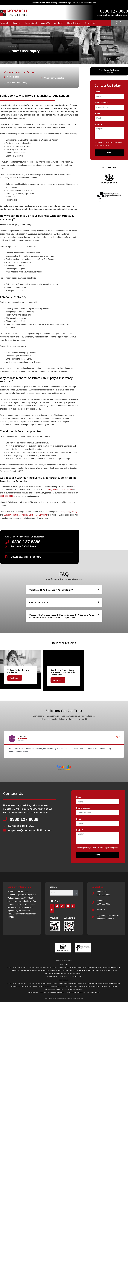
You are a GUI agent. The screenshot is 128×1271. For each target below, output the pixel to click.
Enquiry (98, 124)
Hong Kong (65, 512)
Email (97, 113)
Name (97, 92)
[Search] (75, 893)
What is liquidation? (38, 602)
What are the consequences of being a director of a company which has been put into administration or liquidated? (62, 616)
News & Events (74, 23)
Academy (58, 23)
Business (16, 23)
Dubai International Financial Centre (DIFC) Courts (25, 515)
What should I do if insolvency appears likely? (51, 590)
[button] (64, 589)
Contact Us (90, 23)
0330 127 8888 (114, 11)
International (31, 23)
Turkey (74, 512)
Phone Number (101, 103)
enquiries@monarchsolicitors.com (112, 15)
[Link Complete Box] (20, 669)
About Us (45, 23)
